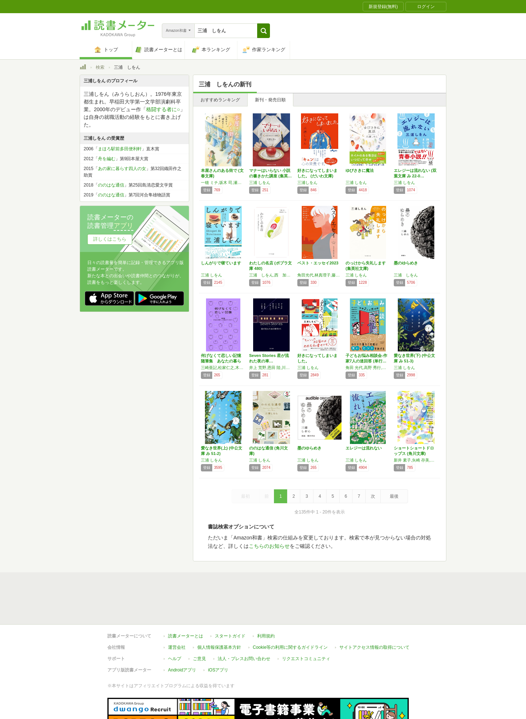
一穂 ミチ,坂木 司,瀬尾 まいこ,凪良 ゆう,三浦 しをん (223, 182)
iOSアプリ (218, 636)
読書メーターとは (185, 602)
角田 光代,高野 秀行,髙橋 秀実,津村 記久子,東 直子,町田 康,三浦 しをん (368, 367)
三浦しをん (307, 182)
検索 (100, 67)
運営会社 (177, 613)
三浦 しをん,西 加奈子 (271, 275)
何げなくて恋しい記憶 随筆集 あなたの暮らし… (223, 361)
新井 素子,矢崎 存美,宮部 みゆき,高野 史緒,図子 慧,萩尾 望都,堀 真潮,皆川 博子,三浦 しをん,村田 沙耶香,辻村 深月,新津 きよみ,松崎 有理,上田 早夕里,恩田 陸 (416, 460)
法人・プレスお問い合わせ (244, 625)
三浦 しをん (259, 182)
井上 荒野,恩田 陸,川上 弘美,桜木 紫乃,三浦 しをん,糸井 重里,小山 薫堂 (271, 367)
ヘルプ (174, 625)
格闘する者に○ (163, 109)
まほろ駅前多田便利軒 (120, 148)
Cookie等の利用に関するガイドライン (290, 613)
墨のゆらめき (406, 263)
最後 (394, 496)
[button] (263, 30)
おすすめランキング (220, 99)
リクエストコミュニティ (306, 625)
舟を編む (106, 158)
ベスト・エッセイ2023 (317, 263)
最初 (245, 496)
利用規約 (266, 602)
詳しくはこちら (109, 239)
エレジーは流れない (364, 448)
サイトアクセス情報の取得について (374, 613)
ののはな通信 (111, 185)
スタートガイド (230, 602)
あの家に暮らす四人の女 (122, 168)
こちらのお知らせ (269, 546)
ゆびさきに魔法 (360, 170)
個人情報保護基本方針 (219, 613)
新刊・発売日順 (270, 99)
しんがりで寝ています (221, 263)
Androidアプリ (182, 636)
